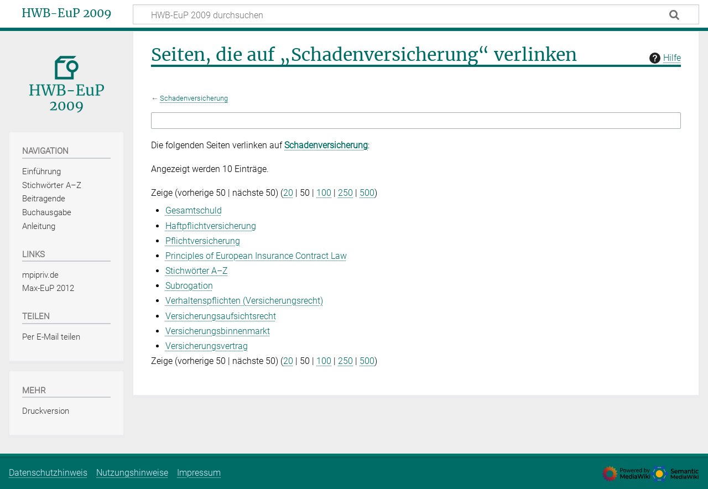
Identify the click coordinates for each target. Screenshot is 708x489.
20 (288, 193)
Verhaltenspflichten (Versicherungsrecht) (244, 300)
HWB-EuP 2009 (67, 13)
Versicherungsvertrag (206, 346)
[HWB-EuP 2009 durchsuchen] (416, 14)
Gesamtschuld (193, 210)
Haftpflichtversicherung (210, 226)
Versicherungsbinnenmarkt (217, 331)
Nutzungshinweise (132, 472)
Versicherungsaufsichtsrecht (220, 316)
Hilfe (664, 58)
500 (367, 193)
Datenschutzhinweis (48, 472)
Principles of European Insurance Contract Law (256, 256)
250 (345, 193)
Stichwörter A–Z (196, 271)
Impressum (199, 472)
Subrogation (189, 285)
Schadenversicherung (194, 98)
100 (323, 193)
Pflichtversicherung (202, 241)
